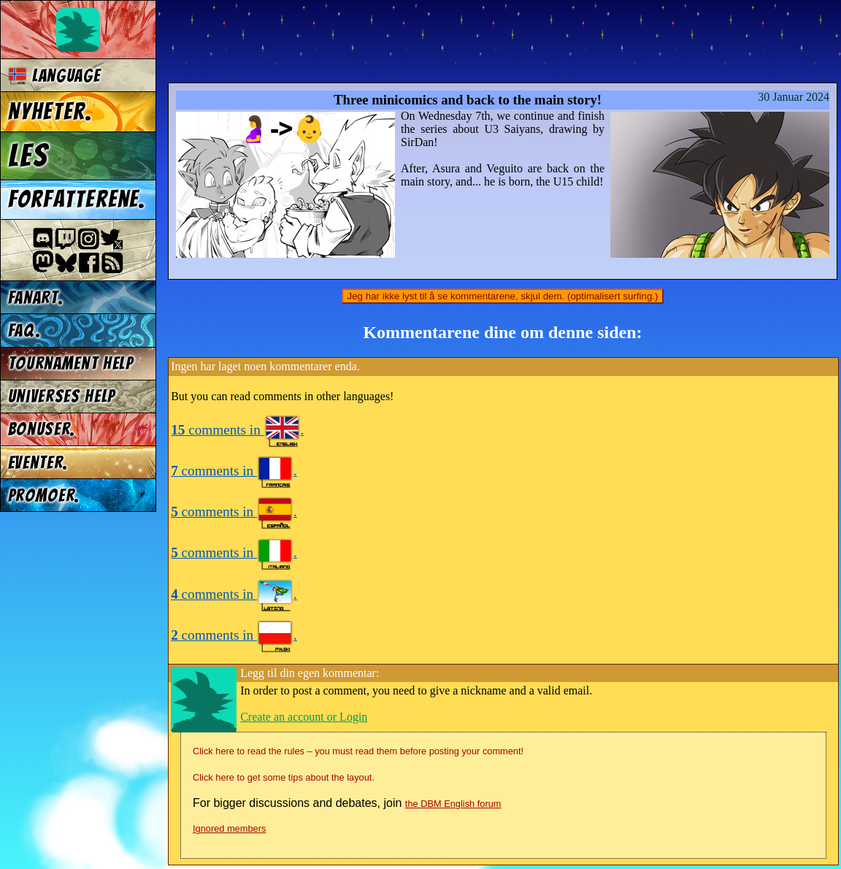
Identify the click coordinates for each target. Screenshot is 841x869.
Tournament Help (71, 363)
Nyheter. (50, 111)
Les (28, 155)
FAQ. (25, 330)
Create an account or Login (303, 717)
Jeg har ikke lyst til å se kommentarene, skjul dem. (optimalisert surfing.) (502, 296)
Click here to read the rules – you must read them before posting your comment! (358, 751)
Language (54, 75)
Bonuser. (42, 429)
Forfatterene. (77, 199)
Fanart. (36, 297)
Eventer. (38, 462)
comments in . (237, 429)
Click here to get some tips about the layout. (284, 777)
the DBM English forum (453, 803)
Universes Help (62, 396)
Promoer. (44, 495)
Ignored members (229, 828)
